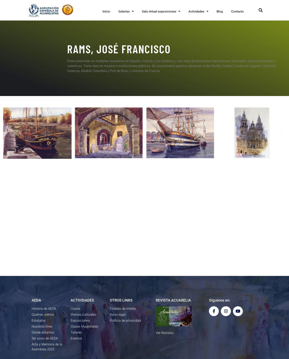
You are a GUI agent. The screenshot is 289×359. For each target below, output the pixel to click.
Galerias (126, 11)
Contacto (237, 11)
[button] (261, 10)
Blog (220, 11)
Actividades (198, 11)
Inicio (106, 11)
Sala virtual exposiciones (161, 11)
